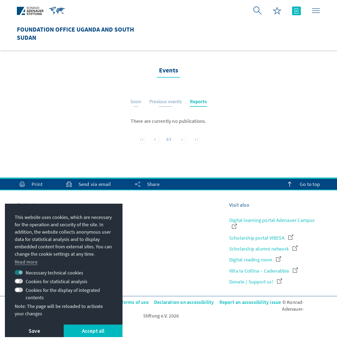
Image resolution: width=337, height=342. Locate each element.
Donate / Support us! (255, 282)
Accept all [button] (93, 330)
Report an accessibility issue (250, 302)
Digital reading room (255, 259)
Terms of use (135, 302)
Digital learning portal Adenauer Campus (272, 223)
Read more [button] (26, 262)
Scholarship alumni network (263, 249)
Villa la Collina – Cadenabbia (263, 271)
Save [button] (34, 330)
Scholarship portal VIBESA (261, 238)
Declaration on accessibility (184, 302)
